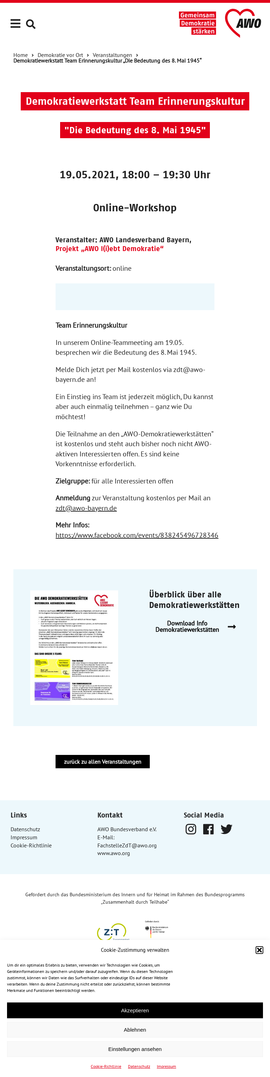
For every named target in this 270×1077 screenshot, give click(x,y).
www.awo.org (113, 853)
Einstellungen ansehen (135, 1049)
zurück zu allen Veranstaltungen (102, 761)
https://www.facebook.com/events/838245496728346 (137, 535)
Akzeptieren (135, 1010)
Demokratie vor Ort (60, 54)
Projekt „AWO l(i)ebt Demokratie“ (110, 248)
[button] (259, 950)
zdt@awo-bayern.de (86, 508)
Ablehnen (135, 1030)
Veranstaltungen (112, 54)
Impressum (166, 1066)
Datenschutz (139, 1066)
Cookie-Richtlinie (106, 1066)
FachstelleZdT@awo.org (127, 845)
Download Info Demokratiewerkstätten (198, 626)
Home (20, 55)
